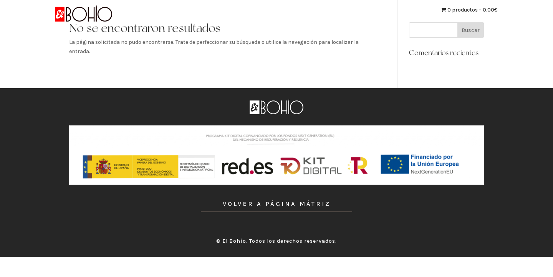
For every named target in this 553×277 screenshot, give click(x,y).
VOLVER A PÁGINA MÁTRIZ (277, 203)
